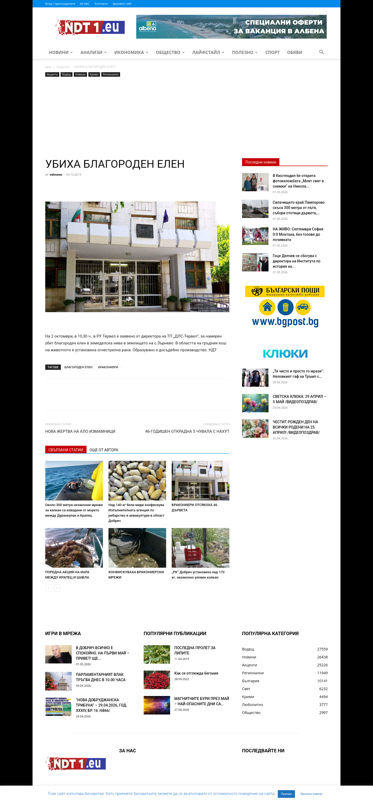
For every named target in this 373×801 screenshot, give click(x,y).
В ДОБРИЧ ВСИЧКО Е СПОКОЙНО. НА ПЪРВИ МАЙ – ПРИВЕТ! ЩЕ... (102, 653)
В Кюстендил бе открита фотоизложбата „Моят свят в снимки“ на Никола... (298, 181)
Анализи (93, 52)
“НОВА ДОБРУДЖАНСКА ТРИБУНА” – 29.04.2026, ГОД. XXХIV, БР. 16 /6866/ (101, 705)
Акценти (62, 67)
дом (48, 67)
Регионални (111, 74)
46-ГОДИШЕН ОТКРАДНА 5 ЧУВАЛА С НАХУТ (187, 431)
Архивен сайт (122, 4)
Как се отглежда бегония (196, 673)
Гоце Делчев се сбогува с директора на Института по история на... (296, 261)
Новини (61, 52)
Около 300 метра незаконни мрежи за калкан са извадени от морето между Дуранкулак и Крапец (74, 510)
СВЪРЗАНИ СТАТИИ (65, 450)
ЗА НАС (85, 4)
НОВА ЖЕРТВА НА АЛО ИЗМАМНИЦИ (80, 431)
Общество (170, 52)
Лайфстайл (208, 52)
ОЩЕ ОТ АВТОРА (104, 450)
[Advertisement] (137, 118)
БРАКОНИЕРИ (108, 367)
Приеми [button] (286, 794)
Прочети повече (311, 794)
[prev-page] (48, 588)
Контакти (101, 4)
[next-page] (57, 588)
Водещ (66, 74)
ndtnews (56, 174)
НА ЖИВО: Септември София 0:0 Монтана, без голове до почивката (298, 234)
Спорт (272, 52)
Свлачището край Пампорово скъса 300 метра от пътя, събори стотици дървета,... (299, 207)
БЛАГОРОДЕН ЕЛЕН (78, 367)
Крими (94, 74)
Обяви (294, 52)
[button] (321, 52)
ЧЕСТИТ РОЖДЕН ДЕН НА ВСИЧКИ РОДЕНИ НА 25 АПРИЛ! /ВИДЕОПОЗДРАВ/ (296, 427)
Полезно (245, 52)
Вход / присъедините (60, 4)
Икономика (131, 52)
